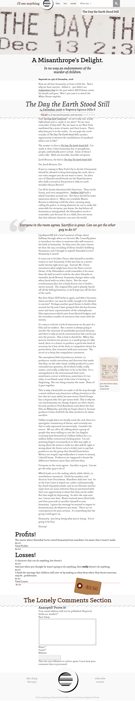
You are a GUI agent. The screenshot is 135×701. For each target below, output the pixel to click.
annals (73, 3)
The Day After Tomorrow (55, 118)
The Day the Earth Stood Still (68, 104)
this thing (31, 678)
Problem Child (77, 192)
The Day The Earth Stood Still (75, 145)
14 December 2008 (51, 110)
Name (42, 647)
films (58, 3)
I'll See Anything (43, 698)
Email (42, 650)
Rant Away (44, 617)
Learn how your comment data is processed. (67, 663)
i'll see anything (28, 3)
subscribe (100, 678)
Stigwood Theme (92, 698)
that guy (31, 682)
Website (42, 653)
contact (100, 682)
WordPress (66, 698)
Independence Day (47, 90)
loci (65, 3)
